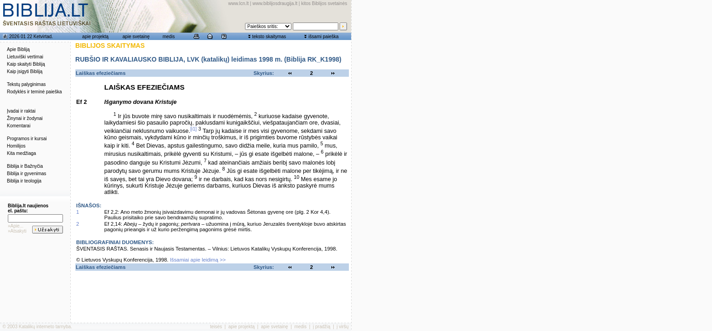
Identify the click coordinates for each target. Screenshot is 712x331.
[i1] (193, 128)
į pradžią (321, 326)
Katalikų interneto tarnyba (45, 326)
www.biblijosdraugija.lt (274, 3)
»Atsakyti (17, 231)
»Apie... (15, 225)
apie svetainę (136, 36)
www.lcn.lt (238, 3)
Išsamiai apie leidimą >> (198, 260)
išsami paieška (323, 36)
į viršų (342, 326)
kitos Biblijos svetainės (324, 3)
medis (169, 36)
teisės (216, 326)
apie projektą (95, 36)
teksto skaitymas (269, 36)
